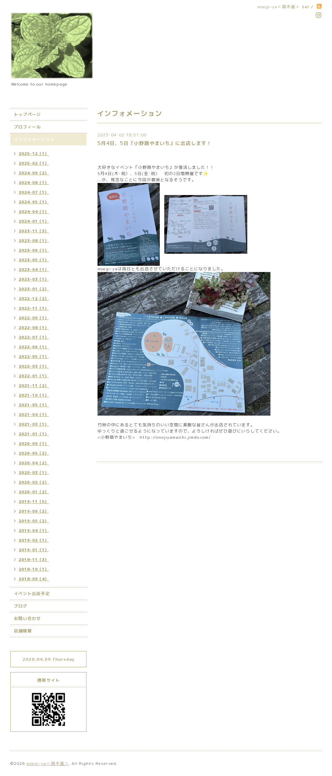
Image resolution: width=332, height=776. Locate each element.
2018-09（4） (34, 579)
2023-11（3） (34, 231)
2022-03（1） (34, 366)
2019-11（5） (34, 501)
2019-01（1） (34, 550)
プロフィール (27, 127)
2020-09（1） (34, 443)
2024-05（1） (34, 202)
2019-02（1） (34, 540)
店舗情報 (23, 631)
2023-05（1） (34, 260)
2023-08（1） (34, 240)
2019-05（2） (34, 521)
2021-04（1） (34, 414)
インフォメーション (34, 139)
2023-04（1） (34, 269)
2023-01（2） (34, 289)
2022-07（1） (34, 337)
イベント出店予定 (32, 593)
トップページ (27, 114)
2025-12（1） (34, 153)
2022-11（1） (34, 308)
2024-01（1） (34, 221)
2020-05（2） (34, 453)
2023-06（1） (34, 250)
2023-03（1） (34, 279)
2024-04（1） (34, 211)
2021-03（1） (34, 424)
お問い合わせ (27, 618)
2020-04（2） (34, 463)
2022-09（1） (34, 318)
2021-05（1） (34, 405)
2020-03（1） (34, 472)
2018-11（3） (34, 559)
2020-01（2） (34, 492)
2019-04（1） (34, 530)
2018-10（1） (34, 569)
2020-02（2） (34, 482)
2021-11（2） (34, 385)
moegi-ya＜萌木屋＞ (47, 763)
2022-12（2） (34, 298)
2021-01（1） (34, 434)
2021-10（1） (34, 395)
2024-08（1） (34, 182)
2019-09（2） (34, 511)
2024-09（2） (34, 173)
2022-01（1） (34, 376)
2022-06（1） (34, 347)
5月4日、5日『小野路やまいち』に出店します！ (155, 143)
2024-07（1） (34, 192)
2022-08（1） (34, 327)
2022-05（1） (34, 356)
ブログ (20, 606)
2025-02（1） (34, 163)
